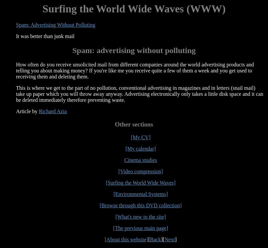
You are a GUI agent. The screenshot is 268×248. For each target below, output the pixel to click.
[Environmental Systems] (140, 194)
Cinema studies (140, 160)
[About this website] (126, 239)
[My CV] (140, 137)
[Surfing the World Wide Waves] (140, 183)
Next (170, 239)
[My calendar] (140, 149)
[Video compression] (140, 171)
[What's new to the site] (140, 217)
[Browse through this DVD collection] (141, 205)
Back (155, 239)
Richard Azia (53, 111)
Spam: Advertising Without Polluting (55, 25)
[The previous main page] (140, 228)
